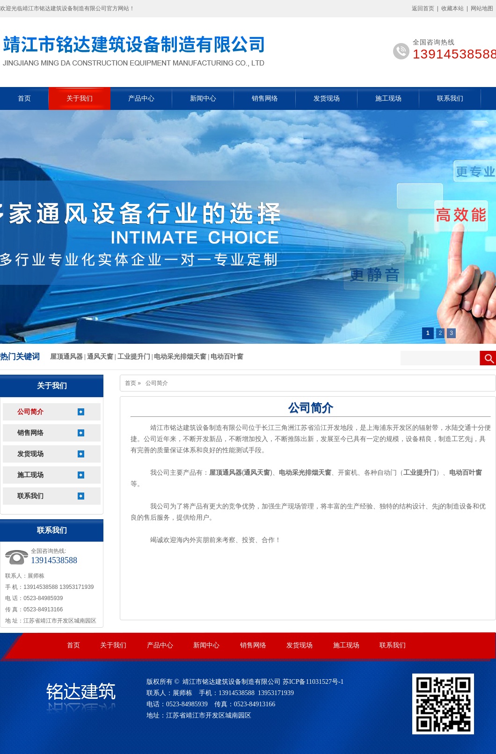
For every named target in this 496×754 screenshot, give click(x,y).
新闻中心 (203, 98)
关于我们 (79, 98)
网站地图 (482, 8)
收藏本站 (452, 8)
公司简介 (30, 411)
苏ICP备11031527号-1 (313, 681)
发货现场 (327, 98)
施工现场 (388, 98)
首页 (24, 98)
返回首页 (423, 8)
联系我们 (450, 98)
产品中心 (141, 98)
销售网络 (265, 98)
